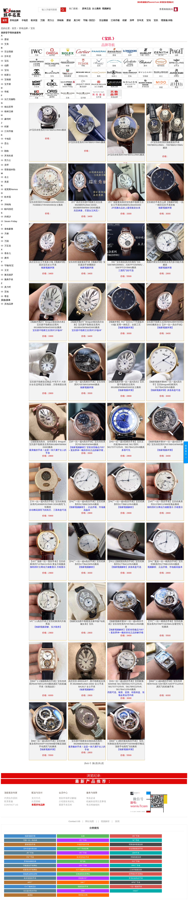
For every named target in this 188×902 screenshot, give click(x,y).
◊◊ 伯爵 (5, 65)
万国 (42, 20)
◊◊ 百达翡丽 (7, 51)
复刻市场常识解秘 (67, 798)
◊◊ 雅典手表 (7, 279)
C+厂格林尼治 (30, 887)
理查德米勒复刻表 (136, 844)
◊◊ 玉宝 (5, 270)
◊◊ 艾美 (5, 44)
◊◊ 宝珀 (5, 70)
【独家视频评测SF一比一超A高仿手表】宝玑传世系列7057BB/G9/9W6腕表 (165, 444)
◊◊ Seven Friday (9, 221)
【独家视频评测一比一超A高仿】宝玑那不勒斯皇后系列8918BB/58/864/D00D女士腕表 (126, 384)
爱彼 (68, 20)
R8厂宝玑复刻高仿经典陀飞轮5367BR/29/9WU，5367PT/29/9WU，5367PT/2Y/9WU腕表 (125, 265)
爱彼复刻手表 (30, 844)
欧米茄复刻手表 (30, 878)
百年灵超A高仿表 (30, 849)
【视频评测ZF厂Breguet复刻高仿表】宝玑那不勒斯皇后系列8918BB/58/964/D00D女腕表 (48, 325)
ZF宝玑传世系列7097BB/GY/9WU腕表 (86, 142)
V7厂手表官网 (82, 849)
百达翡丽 (103, 20)
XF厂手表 (83, 853)
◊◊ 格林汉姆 (7, 111)
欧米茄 (34, 20)
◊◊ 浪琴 (5, 165)
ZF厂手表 (83, 840)
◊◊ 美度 (5, 181)
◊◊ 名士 (5, 177)
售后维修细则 (92, 804)
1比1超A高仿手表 (30, 891)
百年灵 (140, 20)
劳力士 (51, 20)
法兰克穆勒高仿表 (83, 870)
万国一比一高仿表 (30, 840)
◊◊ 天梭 (5, 233)
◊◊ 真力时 (6, 287)
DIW (83, 891)
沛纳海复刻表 (136, 857)
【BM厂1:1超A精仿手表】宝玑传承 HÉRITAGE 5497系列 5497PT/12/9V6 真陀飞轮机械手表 (165, 684)
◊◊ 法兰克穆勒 (8, 99)
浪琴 (132, 20)
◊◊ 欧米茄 (6, 197)
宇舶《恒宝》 (89, 20)
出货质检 (36, 801)
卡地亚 (24, 20)
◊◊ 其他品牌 (7, 304)
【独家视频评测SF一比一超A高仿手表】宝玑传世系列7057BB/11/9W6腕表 (126, 624)
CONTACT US (11, 804)
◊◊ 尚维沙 (6, 216)
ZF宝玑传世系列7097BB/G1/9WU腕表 (47, 130)
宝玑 (156, 20)
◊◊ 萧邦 (5, 258)
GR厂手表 (83, 866)
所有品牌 (14, 20)
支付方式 (36, 798)
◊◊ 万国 (5, 241)
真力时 (77, 20)
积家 (124, 20)
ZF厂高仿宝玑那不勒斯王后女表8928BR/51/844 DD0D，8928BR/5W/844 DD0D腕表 (86, 205)
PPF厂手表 (135, 866)
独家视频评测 (30, 836)
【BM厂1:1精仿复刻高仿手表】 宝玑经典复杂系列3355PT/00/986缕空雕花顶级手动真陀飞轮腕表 (126, 744)
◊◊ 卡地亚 (6, 138)
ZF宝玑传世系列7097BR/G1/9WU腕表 (125, 154)
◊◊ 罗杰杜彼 (7, 155)
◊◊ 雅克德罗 (7, 274)
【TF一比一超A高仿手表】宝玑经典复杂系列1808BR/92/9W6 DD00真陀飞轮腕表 (47, 504)
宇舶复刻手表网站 (30, 866)
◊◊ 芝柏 (5, 291)
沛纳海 (60, 20)
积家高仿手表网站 (30, 870)
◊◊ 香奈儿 (6, 253)
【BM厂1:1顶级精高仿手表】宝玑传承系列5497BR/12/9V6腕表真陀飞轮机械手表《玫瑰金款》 (47, 684)
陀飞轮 (82, 861)
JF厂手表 (30, 853)
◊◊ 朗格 (5, 151)
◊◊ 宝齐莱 (6, 84)
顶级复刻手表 (83, 887)
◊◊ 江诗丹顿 (7, 131)
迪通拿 (30, 895)
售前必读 (90, 798)
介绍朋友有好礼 (66, 801)
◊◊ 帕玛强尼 (7, 209)
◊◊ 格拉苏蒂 (7, 107)
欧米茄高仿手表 (83, 857)
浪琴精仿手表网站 (136, 874)
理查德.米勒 (166, 20)
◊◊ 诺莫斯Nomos (9, 189)
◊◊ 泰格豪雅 (7, 229)
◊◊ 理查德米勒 (8, 169)
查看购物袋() (166, 9)
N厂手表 (136, 840)
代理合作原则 (10, 798)
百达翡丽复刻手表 (136, 849)
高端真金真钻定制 (30, 874)
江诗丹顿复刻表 (136, 870)
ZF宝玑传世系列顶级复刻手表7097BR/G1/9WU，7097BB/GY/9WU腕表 (165, 145)
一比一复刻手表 (136, 887)
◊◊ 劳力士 (6, 160)
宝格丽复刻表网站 (83, 874)
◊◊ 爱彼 (5, 39)
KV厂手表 (136, 861)
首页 (4, 20)
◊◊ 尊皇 (5, 296)
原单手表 (135, 853)
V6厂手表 (136, 836)
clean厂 (136, 891)
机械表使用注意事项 (96, 801)
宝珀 (148, 20)
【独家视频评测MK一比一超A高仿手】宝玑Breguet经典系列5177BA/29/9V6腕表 (165, 384)
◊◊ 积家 (5, 126)
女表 (83, 836)
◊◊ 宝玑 (5, 61)
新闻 (117, 821)
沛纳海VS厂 (83, 878)
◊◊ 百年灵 (6, 56)
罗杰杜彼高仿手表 (136, 878)
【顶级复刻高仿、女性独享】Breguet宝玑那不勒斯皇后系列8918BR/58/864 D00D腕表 (47, 444)
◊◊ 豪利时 (6, 119)
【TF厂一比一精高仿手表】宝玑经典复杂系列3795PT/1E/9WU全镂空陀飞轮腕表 (165, 624)
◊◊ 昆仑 (5, 143)
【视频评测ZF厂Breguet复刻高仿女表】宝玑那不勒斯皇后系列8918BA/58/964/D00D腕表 (87, 325)
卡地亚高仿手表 (83, 844)
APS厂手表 (135, 882)
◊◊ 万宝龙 (6, 245)
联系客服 (8, 801)
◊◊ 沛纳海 (6, 204)
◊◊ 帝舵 (5, 91)
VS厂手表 (30, 857)
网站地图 (89, 821)
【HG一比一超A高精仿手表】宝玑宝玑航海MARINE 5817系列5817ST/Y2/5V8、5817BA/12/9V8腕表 (126, 444)
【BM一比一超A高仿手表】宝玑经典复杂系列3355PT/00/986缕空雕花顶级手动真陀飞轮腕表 (47, 744)
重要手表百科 (65, 804)
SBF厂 (82, 882)
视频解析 (105, 821)
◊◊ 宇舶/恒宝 (7, 265)
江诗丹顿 (115, 20)
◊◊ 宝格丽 (6, 79)
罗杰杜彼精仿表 (30, 861)
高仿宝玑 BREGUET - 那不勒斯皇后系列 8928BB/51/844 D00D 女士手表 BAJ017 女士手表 (86, 684)
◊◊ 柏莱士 (6, 75)
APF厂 (30, 882)
